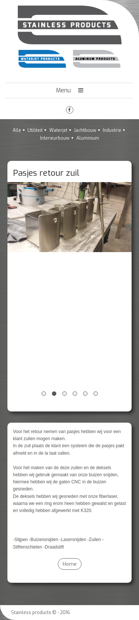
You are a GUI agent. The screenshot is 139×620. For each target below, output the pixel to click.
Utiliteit (35, 130)
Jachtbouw (85, 130)
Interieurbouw (55, 138)
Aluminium (87, 138)
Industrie (112, 130)
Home (70, 564)
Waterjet (58, 130)
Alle (17, 130)
